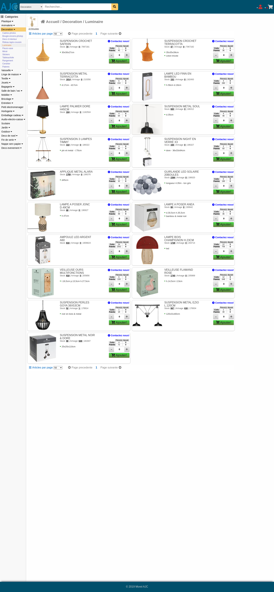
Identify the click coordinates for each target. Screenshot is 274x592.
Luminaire (6, 45)
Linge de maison (11, 74)
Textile (5, 78)
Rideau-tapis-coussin (11, 42)
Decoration (8, 29)
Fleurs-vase (7, 48)
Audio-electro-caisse (13, 119)
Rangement (7, 60)
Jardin (5, 127)
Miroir (5, 51)
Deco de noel (9, 135)
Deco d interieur (9, 39)
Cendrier (6, 63)
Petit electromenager (12, 107)
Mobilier (6, 94)
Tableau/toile (8, 57)
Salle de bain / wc (11, 90)
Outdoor (6, 131)
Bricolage (7, 99)
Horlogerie (7, 111)
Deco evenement (11, 148)
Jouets (6, 82)
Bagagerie (7, 86)
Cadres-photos (9, 33)
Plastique (7, 21)
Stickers (6, 54)
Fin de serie (8, 139)
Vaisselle (7, 70)
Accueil (50, 22)
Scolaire (5, 123)
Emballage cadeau (12, 115)
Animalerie (8, 25)
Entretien (7, 103)
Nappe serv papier (12, 144)
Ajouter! (119, 61)
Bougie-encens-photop (12, 36)
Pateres (5, 67)
